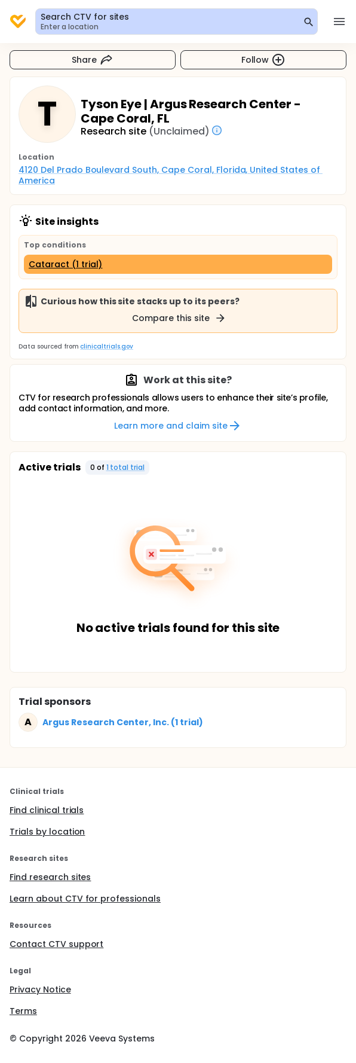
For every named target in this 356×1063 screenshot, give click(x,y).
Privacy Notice (40, 989)
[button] (117, 467)
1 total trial (125, 467)
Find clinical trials (47, 810)
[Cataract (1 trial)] (178, 264)
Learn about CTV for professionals (85, 899)
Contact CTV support (56, 944)
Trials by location (47, 832)
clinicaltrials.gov (106, 346)
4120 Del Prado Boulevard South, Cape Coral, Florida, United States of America (171, 175)
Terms (23, 1011)
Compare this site (179, 318)
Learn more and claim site (177, 426)
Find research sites (50, 877)
